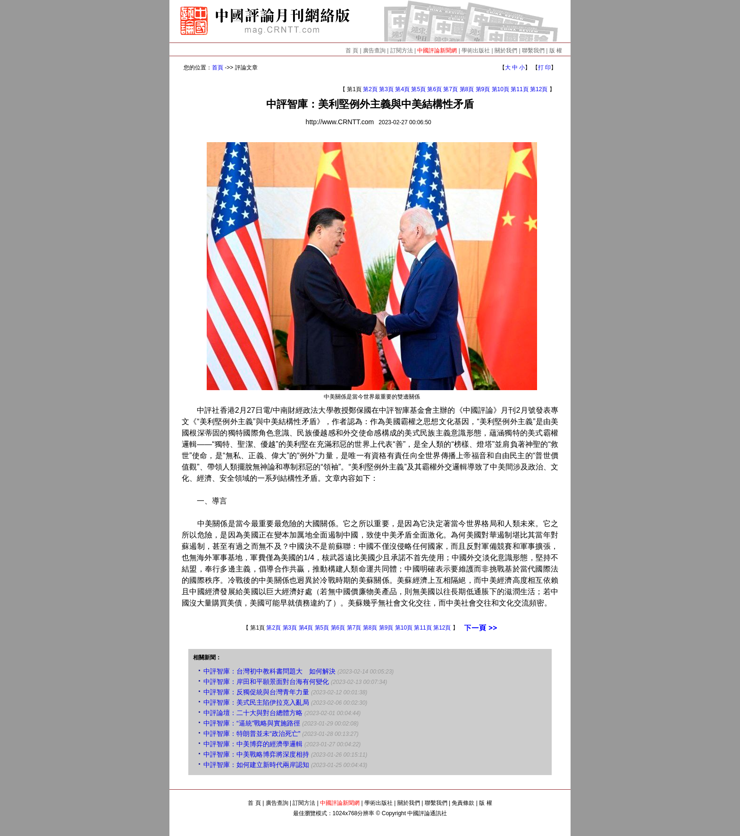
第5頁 (418, 89)
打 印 (544, 67)
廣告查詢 (374, 50)
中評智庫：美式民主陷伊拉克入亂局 (256, 702)
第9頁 (483, 89)
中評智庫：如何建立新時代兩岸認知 (256, 764)
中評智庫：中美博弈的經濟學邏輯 (253, 744)
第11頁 (519, 89)
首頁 (217, 67)
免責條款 (463, 803)
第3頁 (386, 89)
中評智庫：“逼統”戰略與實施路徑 (251, 723)
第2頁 (370, 89)
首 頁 (351, 50)
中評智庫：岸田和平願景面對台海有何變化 (266, 681)
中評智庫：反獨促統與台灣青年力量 (256, 692)
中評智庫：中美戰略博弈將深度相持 (256, 754)
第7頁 (450, 89)
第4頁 (402, 89)
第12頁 (538, 89)
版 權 (555, 50)
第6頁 (434, 89)
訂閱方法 (401, 50)
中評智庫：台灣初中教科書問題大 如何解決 (269, 671)
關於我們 (506, 50)
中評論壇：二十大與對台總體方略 (253, 713)
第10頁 (500, 89)
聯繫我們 (533, 50)
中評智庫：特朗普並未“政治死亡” (251, 733)
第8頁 (467, 89)
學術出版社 (476, 50)
